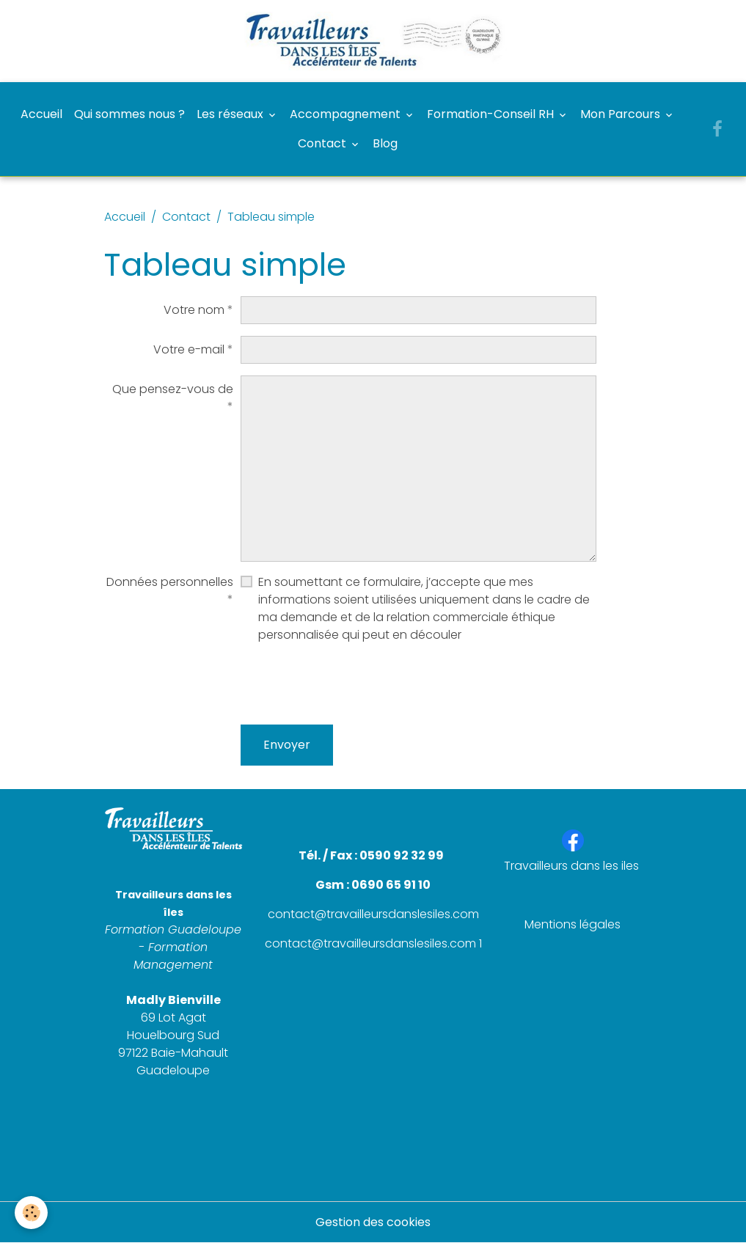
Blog (385, 143)
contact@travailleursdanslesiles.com (373, 914)
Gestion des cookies (373, 1222)
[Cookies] (31, 1212)
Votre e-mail (188, 349)
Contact (323, 143)
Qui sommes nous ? (129, 114)
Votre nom (194, 309)
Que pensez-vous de (172, 389)
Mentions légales (572, 924)
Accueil (41, 114)
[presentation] (352, 684)
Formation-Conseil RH (492, 114)
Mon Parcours (621, 114)
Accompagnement (346, 114)
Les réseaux (231, 114)
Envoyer (286, 744)
